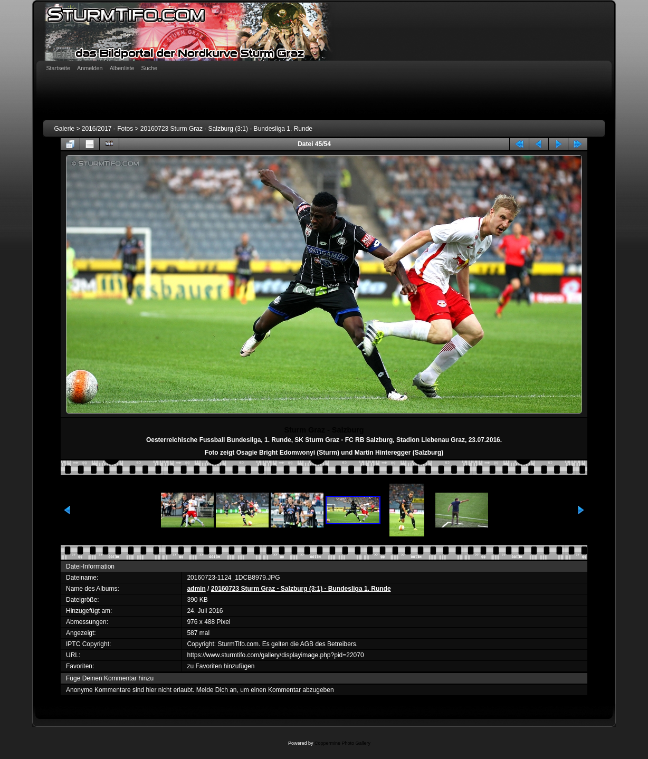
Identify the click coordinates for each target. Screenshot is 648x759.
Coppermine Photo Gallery (342, 743)
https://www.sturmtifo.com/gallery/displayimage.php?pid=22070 (275, 655)
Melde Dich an (216, 690)
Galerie (64, 128)
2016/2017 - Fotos (107, 128)
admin (196, 588)
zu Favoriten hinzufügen (220, 666)
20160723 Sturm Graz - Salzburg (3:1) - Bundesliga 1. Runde (226, 128)
